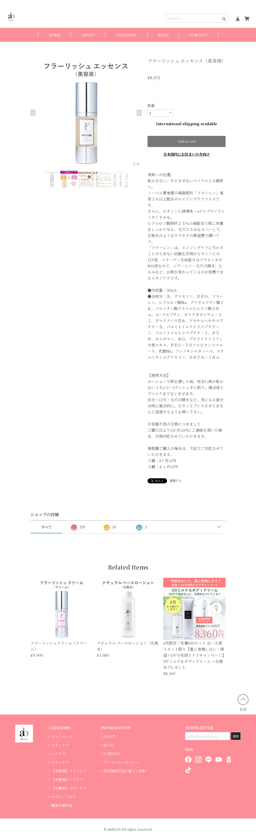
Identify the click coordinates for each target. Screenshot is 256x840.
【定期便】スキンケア (69, 770)
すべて (46, 526)
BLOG (163, 35)
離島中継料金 (62, 805)
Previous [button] (32, 112)
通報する (176, 480)
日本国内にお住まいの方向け (186, 154)
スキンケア (60, 744)
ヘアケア (58, 753)
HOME (54, 35)
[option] (86, 112)
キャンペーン (62, 736)
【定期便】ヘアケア (67, 779)
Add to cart (186, 141)
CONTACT (198, 35)
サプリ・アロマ (63, 796)
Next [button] (139, 112)
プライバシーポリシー (121, 762)
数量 (151, 105)
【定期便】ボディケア (69, 788)
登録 (236, 736)
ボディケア (60, 762)
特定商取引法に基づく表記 (124, 770)
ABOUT (88, 35)
